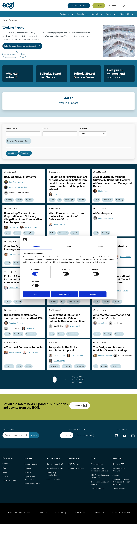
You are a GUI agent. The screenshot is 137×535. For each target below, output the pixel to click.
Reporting (104, 373)
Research (28, 468)
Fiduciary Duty (107, 204)
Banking (19, 204)
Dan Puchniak (126, 262)
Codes (5, 474)
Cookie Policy (99, 523)
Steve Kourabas (31, 232)
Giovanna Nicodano (17, 260)
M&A (63, 307)
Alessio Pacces (60, 229)
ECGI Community (53, 489)
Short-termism (116, 373)
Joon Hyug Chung (121, 297)
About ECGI (124, 14)
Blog (4, 478)
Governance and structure (119, 479)
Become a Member (78, 6)
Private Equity (18, 340)
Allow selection (68, 288)
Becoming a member (55, 478)
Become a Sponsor (84, 445)
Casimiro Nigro (78, 362)
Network (94, 14)
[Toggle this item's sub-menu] (72, 14)
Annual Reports (118, 499)
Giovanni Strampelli (17, 293)
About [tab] (100, 252)
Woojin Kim (102, 297)
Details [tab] (68, 252)
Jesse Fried (102, 329)
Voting (52, 340)
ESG (96, 373)
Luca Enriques (59, 362)
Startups (8, 307)
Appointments (74, 468)
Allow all (99, 288)
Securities (17, 268)
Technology (9, 204)
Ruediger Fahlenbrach (18, 329)
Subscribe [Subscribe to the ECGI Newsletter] (80, 414)
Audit (96, 238)
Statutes (115, 485)
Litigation (29, 373)
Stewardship (117, 307)
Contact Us (41, 523)
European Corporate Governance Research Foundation (121, 491)
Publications (64, 14)
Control (52, 238)
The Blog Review (9, 491)
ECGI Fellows (73, 474)
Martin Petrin (103, 196)
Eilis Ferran (58, 199)
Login (123, 6)
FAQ (23, 55)
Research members (76, 478)
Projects (80, 14)
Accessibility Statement (122, 523)
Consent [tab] (36, 252)
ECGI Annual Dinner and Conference (98, 486)
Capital (52, 204)
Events (108, 14)
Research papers (31, 474)
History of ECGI (118, 474)
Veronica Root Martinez (18, 192)
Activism (97, 340)
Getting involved (53, 468)
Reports (28, 478)
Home (5, 20)
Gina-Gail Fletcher (16, 186)
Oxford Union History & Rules (17, 523)
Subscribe (112, 6)
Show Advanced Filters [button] (19, 144)
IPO (60, 204)
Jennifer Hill (13, 232)
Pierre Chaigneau (105, 362)
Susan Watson (59, 297)
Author (45, 131)
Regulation (29, 204)
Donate (99, 6)
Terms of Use (79, 523)
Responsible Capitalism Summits (99, 493)
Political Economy (74, 307)
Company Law (54, 373)
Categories (84, 131)
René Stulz (31, 335)
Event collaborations (98, 499)
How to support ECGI (55, 474)
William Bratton (15, 362)
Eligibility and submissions (30, 488)
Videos (5, 487)
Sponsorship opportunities (52, 483)
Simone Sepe (33, 362)
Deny (38, 288)
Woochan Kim (75, 333)
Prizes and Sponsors (33, 493)
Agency (8, 238)
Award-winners (10, 55)
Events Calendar (96, 474)
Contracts (18, 238)
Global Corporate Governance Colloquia (99, 479)
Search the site (8, 439)
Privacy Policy (60, 523)
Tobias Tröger (59, 368)
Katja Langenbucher (106, 223)
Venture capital (69, 204)
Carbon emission (73, 340)
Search (131, 5)
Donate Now (66, 445)
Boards (97, 204)
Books (5, 482)
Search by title (11, 131)
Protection (106, 307)
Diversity (61, 340)
